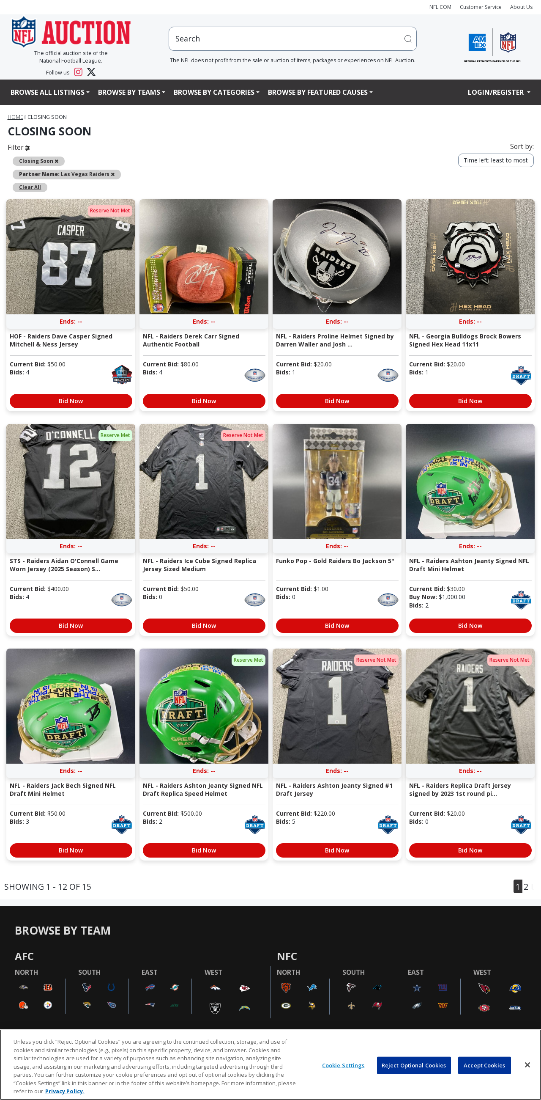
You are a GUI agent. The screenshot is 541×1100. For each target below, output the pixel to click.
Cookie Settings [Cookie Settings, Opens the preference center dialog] (343, 1065)
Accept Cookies (484, 1065)
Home (15, 117)
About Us (521, 7)
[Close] (527, 1065)
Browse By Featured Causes (318, 92)
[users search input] (293, 39)
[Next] (533, 886)
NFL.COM (440, 7)
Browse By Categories (214, 92)
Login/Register (496, 92)
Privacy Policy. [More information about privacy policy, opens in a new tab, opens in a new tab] (65, 1091)
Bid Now (71, 401)
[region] (270, 1064)
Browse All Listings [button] (48, 92)
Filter (19, 147)
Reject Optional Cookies (414, 1065)
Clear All (30, 187)
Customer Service (481, 7)
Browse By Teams (129, 92)
